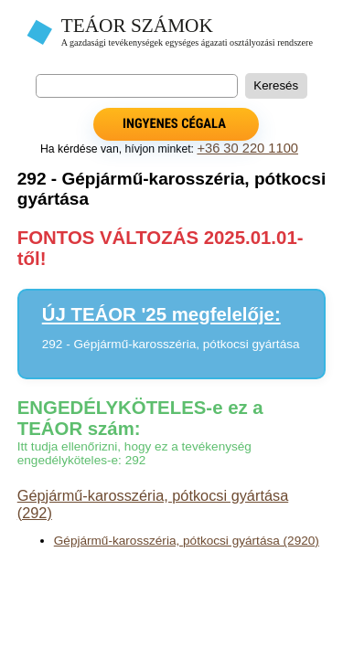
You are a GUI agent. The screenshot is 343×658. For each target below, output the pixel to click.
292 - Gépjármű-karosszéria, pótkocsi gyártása (171, 344)
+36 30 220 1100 (247, 148)
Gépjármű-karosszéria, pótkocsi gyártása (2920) (186, 540)
